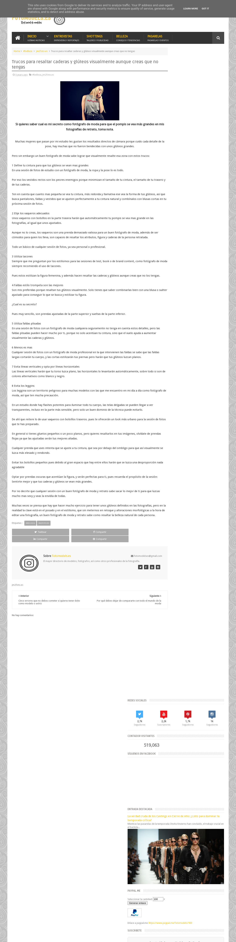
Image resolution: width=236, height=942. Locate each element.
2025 (162, 739)
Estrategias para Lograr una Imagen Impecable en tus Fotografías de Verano (123, 738)
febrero (163, 804)
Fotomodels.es (59, 857)
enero (162, 808)
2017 (162, 828)
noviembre (165, 762)
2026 (162, 734)
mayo (162, 790)
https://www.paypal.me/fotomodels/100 (182, 255)
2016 (162, 833)
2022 (162, 748)
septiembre (165, 771)
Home (17, 50)
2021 (162, 753)
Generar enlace (170, 232)
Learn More (190, 8)
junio (161, 785)
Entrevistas (66, 37)
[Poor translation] (13, 886)
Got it (205, 8)
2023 (162, 744)
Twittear (25, 545)
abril (161, 794)
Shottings (98, 37)
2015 (162, 838)
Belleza (128, 37)
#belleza (27, 50)
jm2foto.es (42, 50)
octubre (163, 766)
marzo (162, 799)
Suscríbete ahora (192, 294)
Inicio (36, 37)
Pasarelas (158, 37)
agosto (163, 776)
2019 (162, 819)
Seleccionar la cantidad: (172, 228)
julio (161, 780)
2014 (162, 842)
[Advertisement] (181, 19)
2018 (162, 824)
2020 (162, 814)
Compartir (53, 545)
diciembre (164, 757)
